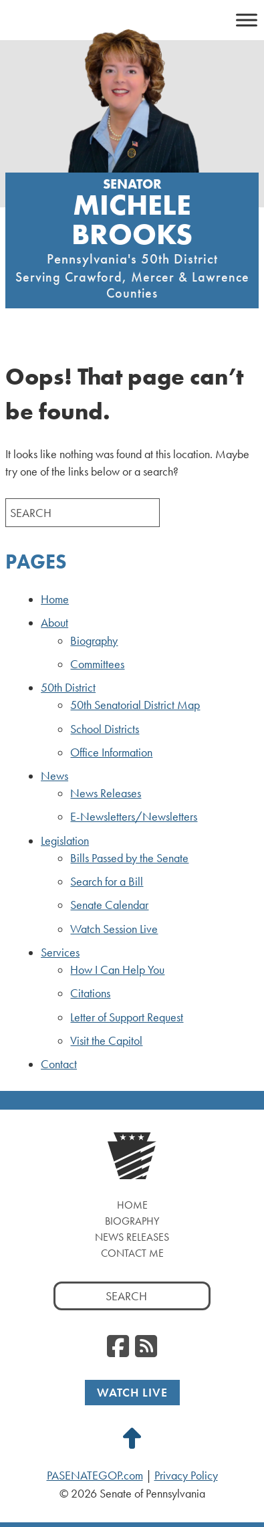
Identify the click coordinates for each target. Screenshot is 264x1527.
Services (60, 952)
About (54, 622)
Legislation (65, 840)
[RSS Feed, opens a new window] (146, 1347)
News (54, 776)
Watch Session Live (114, 929)
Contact (59, 1064)
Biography (94, 640)
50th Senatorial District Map (135, 705)
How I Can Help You (117, 969)
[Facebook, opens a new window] (118, 1347)
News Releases (105, 793)
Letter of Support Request (126, 1017)
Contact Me (132, 1253)
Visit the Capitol (106, 1040)
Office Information (111, 752)
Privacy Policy (186, 1475)
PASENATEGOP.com (95, 1475)
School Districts (104, 729)
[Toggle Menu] (246, 19)
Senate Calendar (109, 905)
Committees (97, 664)
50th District (68, 687)
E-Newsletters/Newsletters (133, 816)
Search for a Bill (106, 881)
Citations (90, 993)
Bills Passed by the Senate (129, 858)
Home (55, 599)
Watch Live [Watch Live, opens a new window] (132, 1392)
